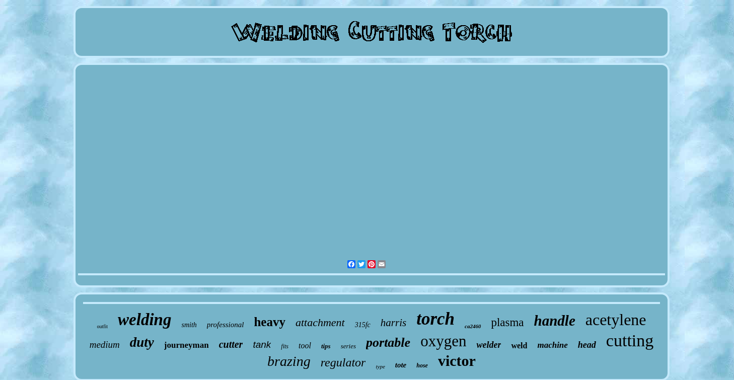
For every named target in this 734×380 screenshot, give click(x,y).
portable (388, 342)
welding (144, 320)
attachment (320, 322)
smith (188, 325)
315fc (363, 325)
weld (519, 345)
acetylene (615, 320)
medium (105, 344)
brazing (289, 361)
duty (142, 342)
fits (284, 346)
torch (435, 319)
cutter (231, 344)
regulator (343, 362)
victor (457, 360)
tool (305, 345)
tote (401, 365)
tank (262, 344)
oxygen (443, 341)
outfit (102, 326)
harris (393, 323)
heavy (269, 322)
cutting (629, 340)
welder (488, 345)
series (348, 346)
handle (554, 321)
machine (552, 345)
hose (422, 365)
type (380, 366)
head (587, 345)
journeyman (186, 345)
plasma (507, 322)
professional (225, 325)
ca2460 (473, 326)
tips (326, 346)
